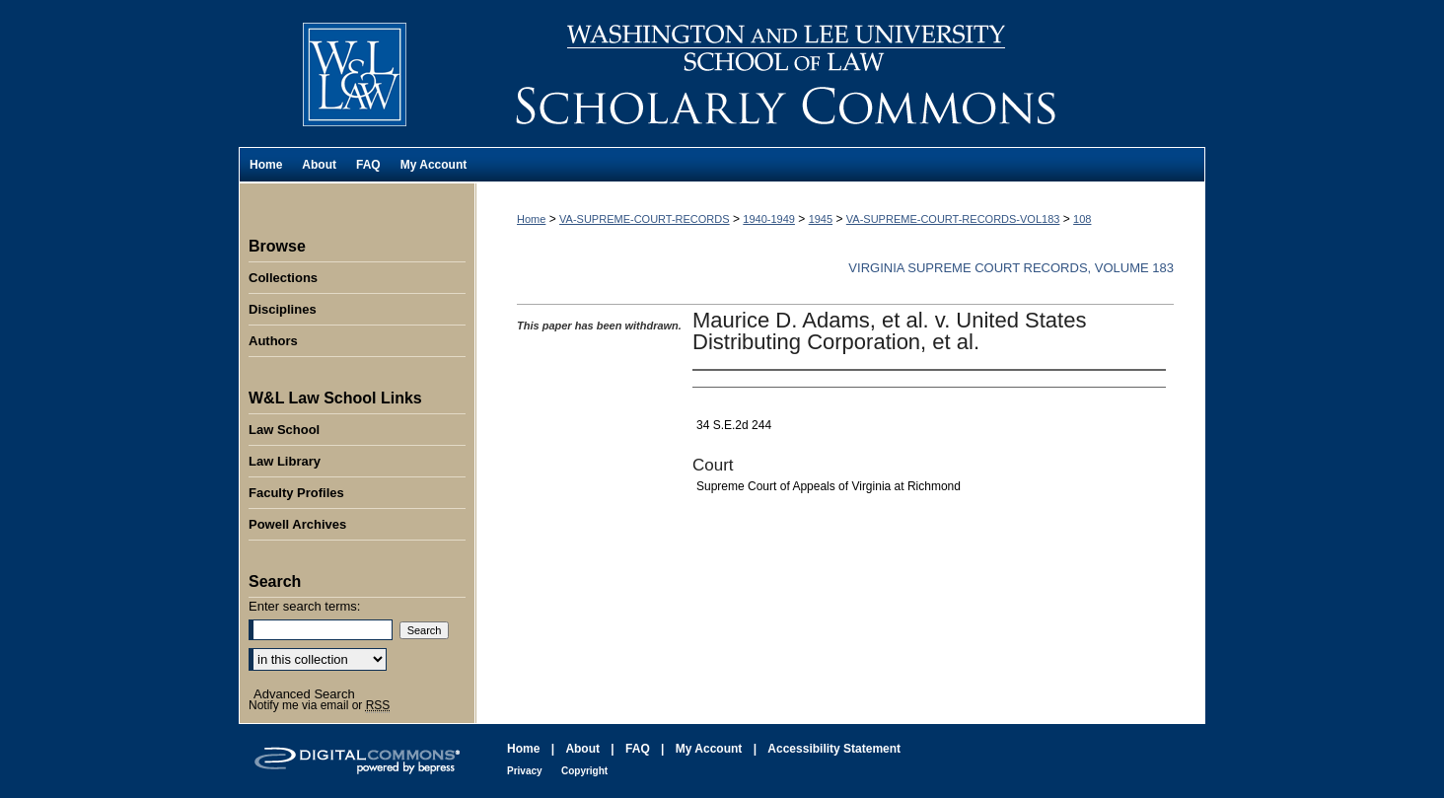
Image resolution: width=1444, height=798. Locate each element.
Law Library (285, 461)
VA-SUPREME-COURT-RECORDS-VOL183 (953, 219)
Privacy (524, 770)
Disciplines (283, 309)
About (582, 749)
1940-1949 (769, 219)
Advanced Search (304, 694)
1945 (820, 219)
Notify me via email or (319, 705)
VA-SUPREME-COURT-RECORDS (644, 219)
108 (1082, 219)
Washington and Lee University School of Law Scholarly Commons (840, 73)
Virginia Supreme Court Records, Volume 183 (1011, 267)
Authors (273, 340)
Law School (284, 429)
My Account (709, 749)
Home (531, 219)
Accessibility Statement (834, 749)
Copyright (584, 770)
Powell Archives (297, 524)
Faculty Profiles (296, 492)
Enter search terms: (304, 606)
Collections (283, 277)
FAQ (637, 749)
